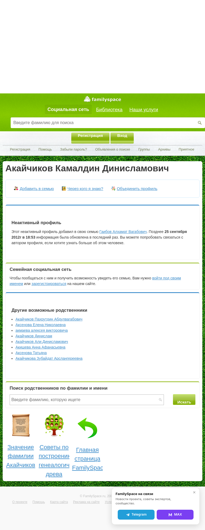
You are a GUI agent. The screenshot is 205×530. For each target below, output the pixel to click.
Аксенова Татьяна (31, 353)
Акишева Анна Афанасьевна (40, 347)
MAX (175, 514)
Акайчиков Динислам (33, 336)
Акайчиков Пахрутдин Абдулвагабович (48, 319)
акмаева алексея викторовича (41, 330)
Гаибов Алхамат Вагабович (123, 232)
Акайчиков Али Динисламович (41, 341)
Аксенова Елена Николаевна (40, 325)
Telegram (136, 514)
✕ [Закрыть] (194, 492)
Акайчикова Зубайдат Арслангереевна (48, 358)
